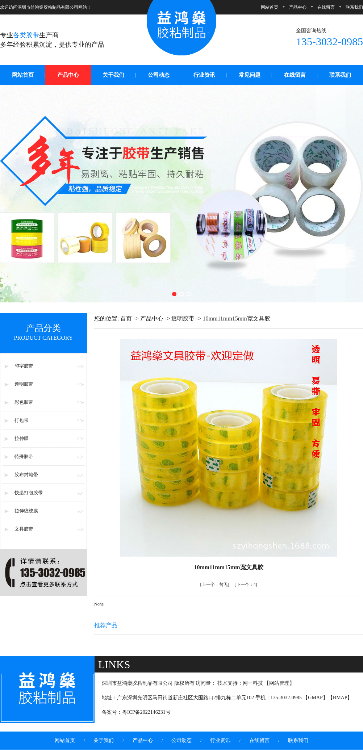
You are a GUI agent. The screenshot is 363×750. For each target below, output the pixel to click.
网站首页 (269, 7)
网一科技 (253, 683)
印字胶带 (23, 366)
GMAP (315, 697)
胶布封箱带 (26, 474)
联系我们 (354, 7)
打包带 (21, 420)
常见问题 (249, 75)
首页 (126, 318)
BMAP (340, 697)
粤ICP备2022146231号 (146, 712)
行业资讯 (204, 75)
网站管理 (279, 683)
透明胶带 (23, 384)
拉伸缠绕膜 (26, 511)
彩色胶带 (23, 402)
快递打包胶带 (28, 492)
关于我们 (113, 75)
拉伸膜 (21, 438)
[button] (174, 294)
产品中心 (297, 7)
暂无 (215, 584)
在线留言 (326, 7)
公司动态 (159, 75)
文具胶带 (23, 529)
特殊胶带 (23, 456)
